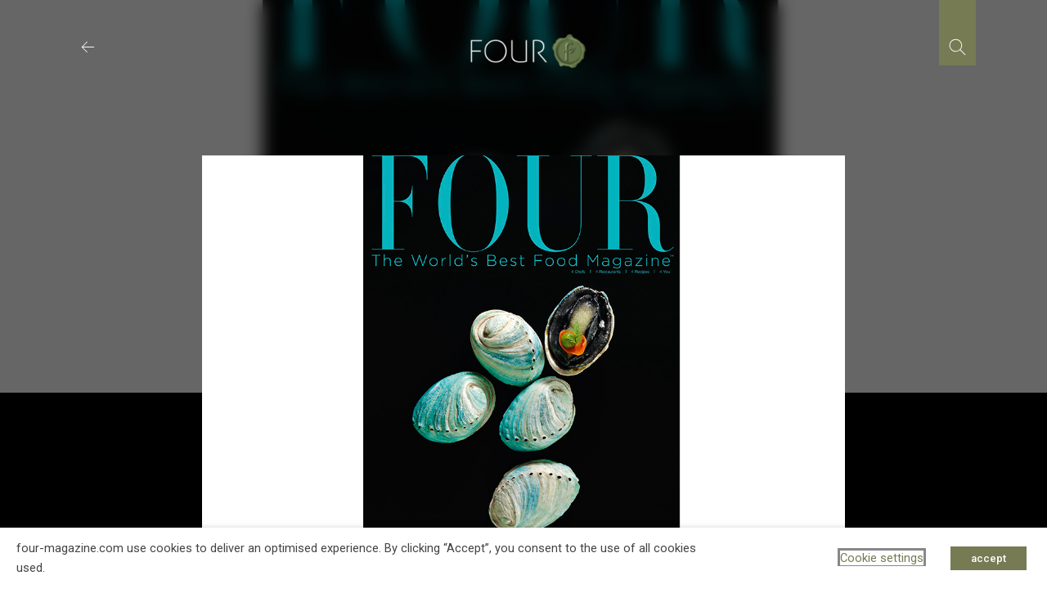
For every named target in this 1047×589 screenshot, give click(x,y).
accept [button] (988, 558)
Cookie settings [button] (881, 558)
